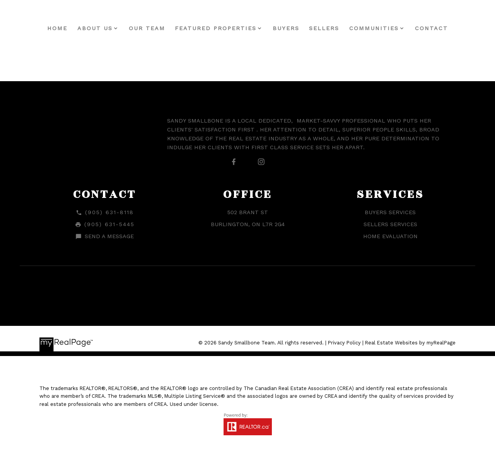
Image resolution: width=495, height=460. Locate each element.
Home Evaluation (390, 236)
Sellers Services (390, 224)
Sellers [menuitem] (324, 28)
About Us (95, 28)
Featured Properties (215, 28)
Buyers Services (390, 212)
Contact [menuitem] (431, 28)
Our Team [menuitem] (147, 28)
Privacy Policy (344, 343)
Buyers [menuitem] (286, 28)
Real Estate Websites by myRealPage (410, 343)
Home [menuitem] (57, 28)
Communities (374, 28)
